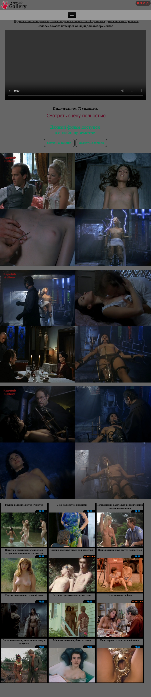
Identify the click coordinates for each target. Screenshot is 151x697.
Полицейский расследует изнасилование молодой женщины (120, 506)
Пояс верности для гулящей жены (120, 640)
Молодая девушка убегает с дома (72, 640)
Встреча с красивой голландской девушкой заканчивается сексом (24, 551)
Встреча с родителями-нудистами (72, 594)
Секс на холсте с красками (72, 504)
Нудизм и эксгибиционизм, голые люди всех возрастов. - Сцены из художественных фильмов (76, 21)
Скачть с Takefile (59, 142)
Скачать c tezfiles (91, 142)
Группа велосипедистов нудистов (24, 504)
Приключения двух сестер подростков (120, 549)
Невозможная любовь (120, 594)
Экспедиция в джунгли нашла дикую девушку (24, 642)
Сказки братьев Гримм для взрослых (72, 549)
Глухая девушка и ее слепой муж (24, 594)
